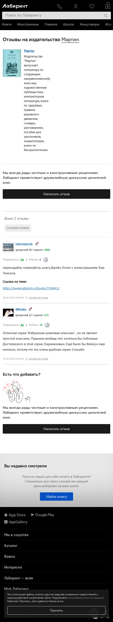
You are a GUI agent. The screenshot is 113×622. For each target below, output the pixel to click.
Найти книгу (56, 496)
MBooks (20, 309)
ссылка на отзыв (38, 297)
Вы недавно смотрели (25, 465)
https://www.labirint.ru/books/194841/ (31, 288)
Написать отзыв (57, 194)
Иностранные (28, 24)
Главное (51, 24)
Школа (68, 24)
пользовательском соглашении (85, 597)
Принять (56, 610)
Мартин (29, 51)
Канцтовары (89, 24)
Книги (6, 24)
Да (22, 259)
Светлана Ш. (24, 243)
